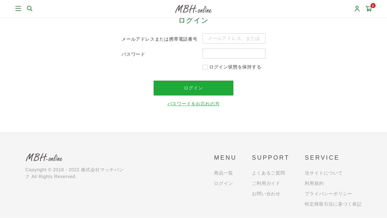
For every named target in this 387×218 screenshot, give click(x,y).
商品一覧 (223, 173)
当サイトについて (324, 173)
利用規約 (314, 183)
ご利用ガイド (266, 183)
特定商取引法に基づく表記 (333, 204)
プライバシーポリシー (328, 194)
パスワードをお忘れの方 (193, 104)
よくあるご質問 (268, 173)
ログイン (223, 183)
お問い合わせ (266, 194)
